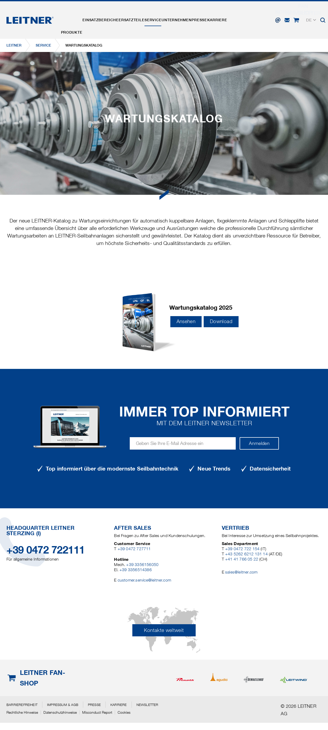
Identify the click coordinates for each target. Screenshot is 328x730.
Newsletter (147, 705)
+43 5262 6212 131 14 (246, 554)
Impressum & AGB (62, 705)
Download (221, 321)
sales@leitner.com (241, 572)
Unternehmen (198, 16)
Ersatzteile (143, 16)
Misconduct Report (97, 712)
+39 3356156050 (142, 564)
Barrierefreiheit (21, 705)
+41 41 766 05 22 (241, 559)
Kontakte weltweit (164, 630)
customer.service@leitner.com (144, 580)
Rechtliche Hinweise (22, 712)
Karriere (248, 16)
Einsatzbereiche (108, 16)
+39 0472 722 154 (242, 548)
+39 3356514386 (135, 569)
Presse (225, 16)
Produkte (74, 16)
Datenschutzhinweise (60, 712)
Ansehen (186, 321)
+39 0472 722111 (45, 549)
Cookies (124, 712)
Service (169, 16)
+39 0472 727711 (134, 548)
